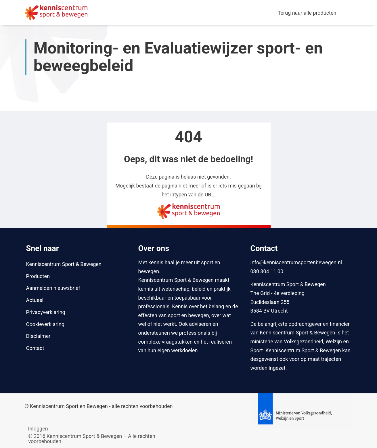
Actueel (34, 300)
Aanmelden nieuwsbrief (53, 288)
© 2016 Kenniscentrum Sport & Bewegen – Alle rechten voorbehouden (91, 438)
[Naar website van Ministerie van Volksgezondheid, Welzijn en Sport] (301, 410)
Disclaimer (38, 336)
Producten (38, 276)
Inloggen (38, 429)
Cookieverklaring (45, 324)
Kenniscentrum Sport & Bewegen (64, 264)
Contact (35, 348)
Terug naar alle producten (307, 13)
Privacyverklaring (45, 312)
